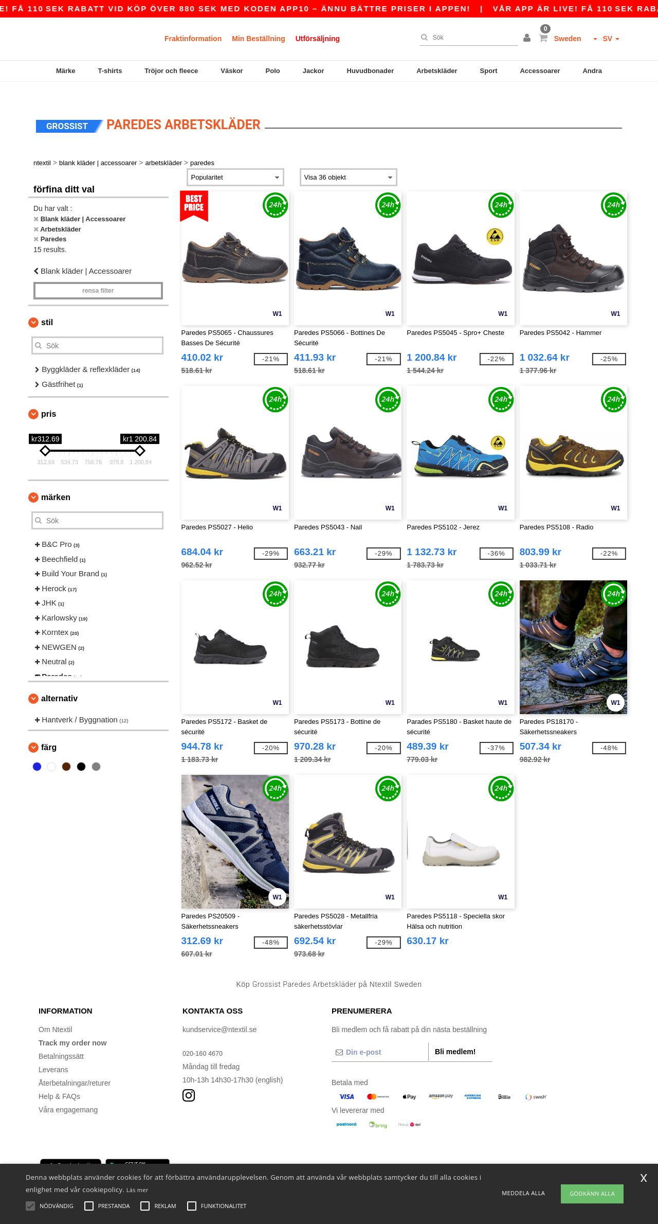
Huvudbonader (370, 71)
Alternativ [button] (59, 683)
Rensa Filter (98, 275)
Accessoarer (540, 71)
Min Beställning (258, 38)
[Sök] (466, 37)
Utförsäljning (318, 38)
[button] (528, 38)
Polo (273, 71)
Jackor (313, 71)
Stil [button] (47, 307)
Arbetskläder (436, 71)
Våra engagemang (68, 1094)
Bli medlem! (455, 1036)
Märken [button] (55, 482)
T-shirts (110, 71)
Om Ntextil (55, 1014)
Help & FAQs (59, 1081)
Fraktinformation (193, 38)
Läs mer (137, 1190)
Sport (489, 71)
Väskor (232, 71)
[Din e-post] (380, 1036)
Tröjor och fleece (171, 71)
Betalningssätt (61, 1041)
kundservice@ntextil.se (219, 1014)
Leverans (53, 1054)
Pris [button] (48, 399)
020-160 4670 (204, 1038)
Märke (66, 71)
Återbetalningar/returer (75, 1067)
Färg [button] (49, 732)
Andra (592, 71)
